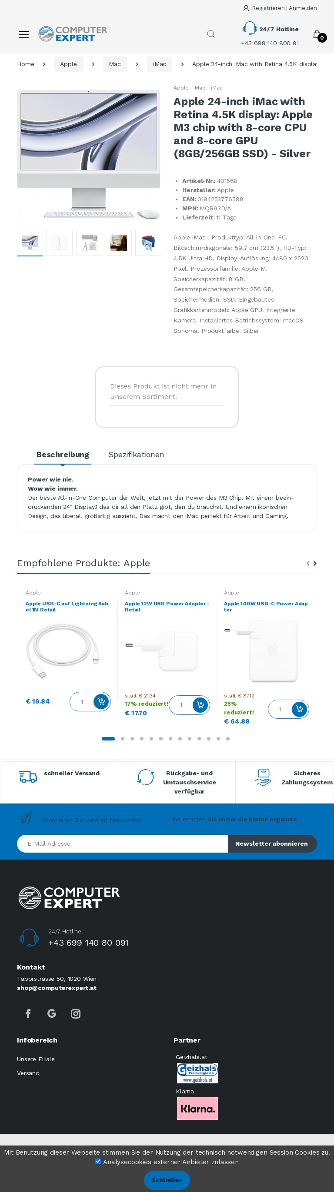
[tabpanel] (68, 651)
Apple (68, 63)
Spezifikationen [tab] (136, 454)
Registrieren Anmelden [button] (279, 8)
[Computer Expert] (72, 34)
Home (25, 63)
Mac (115, 63)
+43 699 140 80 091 (88, 942)
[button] (211, 33)
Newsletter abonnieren (271, 843)
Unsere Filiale (36, 1059)
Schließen (167, 1179)
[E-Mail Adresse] (122, 844)
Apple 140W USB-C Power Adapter (266, 607)
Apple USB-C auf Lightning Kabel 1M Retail (67, 607)
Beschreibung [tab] (63, 454)
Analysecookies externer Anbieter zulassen (171, 1162)
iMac (159, 63)
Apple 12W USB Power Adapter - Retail (167, 607)
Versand (28, 1072)
